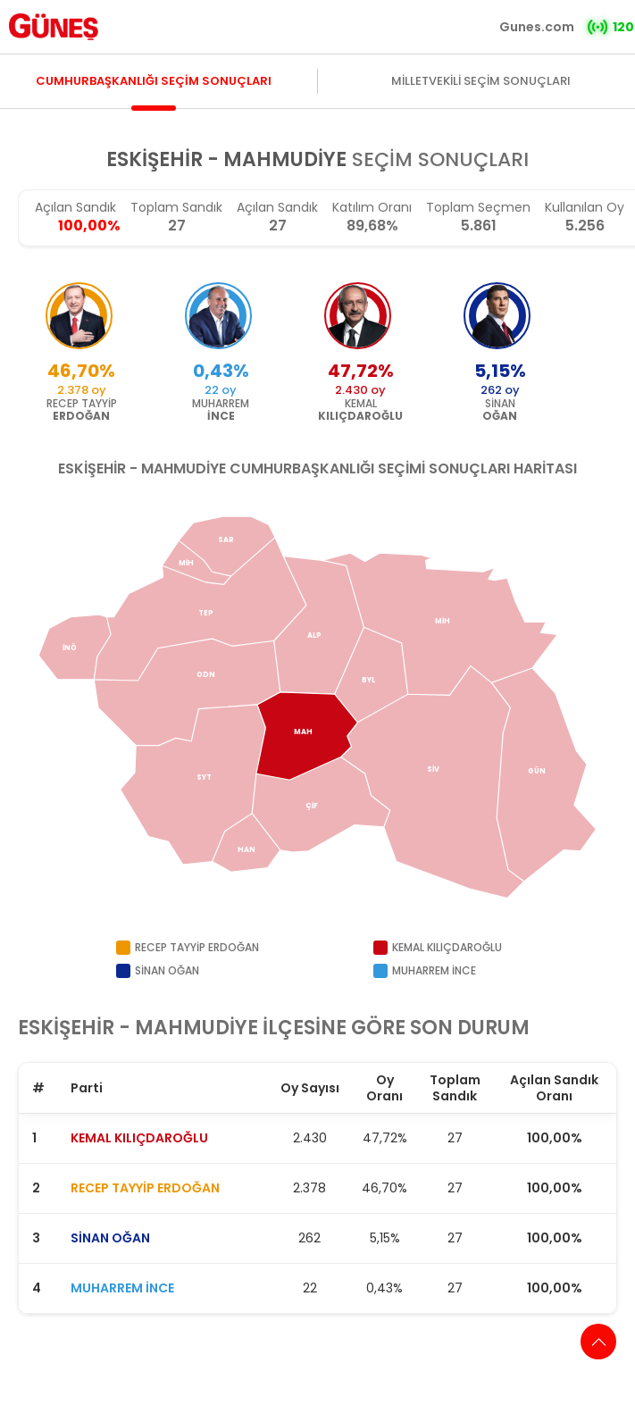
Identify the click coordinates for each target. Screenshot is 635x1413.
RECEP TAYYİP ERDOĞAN (145, 1188)
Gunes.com (536, 27)
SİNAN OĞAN (110, 1238)
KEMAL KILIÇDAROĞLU (139, 1138)
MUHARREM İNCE (122, 1288)
